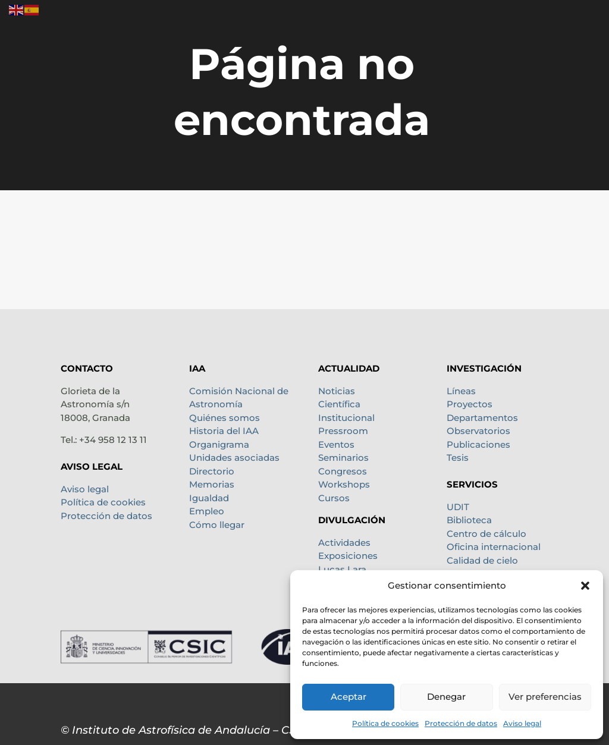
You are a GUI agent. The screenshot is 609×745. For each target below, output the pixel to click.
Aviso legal (522, 723)
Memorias (211, 484)
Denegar (446, 696)
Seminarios (343, 457)
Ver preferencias (545, 696)
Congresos (342, 471)
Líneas (461, 391)
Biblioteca (469, 520)
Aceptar (348, 696)
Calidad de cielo (482, 560)
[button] (585, 586)
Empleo (206, 511)
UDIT (458, 507)
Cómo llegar (216, 524)
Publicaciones (478, 444)
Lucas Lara (342, 569)
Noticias (336, 391)
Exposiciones (348, 555)
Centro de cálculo (486, 533)
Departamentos (482, 417)
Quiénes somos (224, 417)
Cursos (334, 498)
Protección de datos (461, 723)
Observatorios (478, 430)
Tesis (458, 457)
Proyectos (469, 404)
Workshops (344, 484)
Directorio (211, 471)
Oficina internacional (494, 546)
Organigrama (219, 444)
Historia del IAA (224, 430)
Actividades (344, 542)
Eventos (336, 444)
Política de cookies (385, 723)
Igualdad (209, 498)
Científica (339, 404)
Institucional (346, 417)
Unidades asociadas (234, 457)
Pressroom (343, 430)
